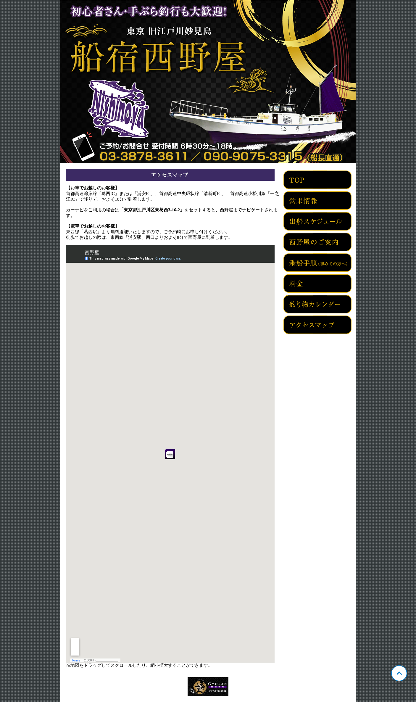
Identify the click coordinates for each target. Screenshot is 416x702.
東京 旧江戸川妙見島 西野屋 (208, 81)
